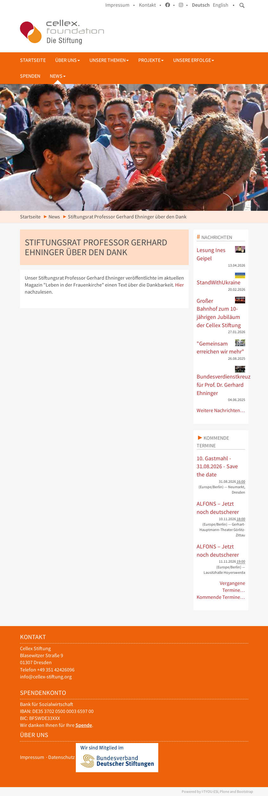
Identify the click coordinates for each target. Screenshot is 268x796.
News (58, 76)
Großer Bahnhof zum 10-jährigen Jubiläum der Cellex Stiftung (221, 313)
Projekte (151, 60)
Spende (83, 725)
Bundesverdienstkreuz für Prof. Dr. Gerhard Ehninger (221, 381)
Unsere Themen (109, 60)
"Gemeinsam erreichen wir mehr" (221, 347)
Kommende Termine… (221, 597)
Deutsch (201, 5)
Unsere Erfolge (193, 60)
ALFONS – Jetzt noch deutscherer (218, 507)
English (220, 5)
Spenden (30, 76)
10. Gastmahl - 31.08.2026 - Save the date (217, 466)
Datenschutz (61, 757)
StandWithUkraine (221, 279)
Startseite (33, 60)
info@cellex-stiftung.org (46, 677)
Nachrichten (216, 237)
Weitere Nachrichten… (221, 410)
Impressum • (120, 5)
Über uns (67, 60)
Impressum (32, 757)
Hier (179, 285)
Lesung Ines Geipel (221, 254)
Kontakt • (150, 5)
